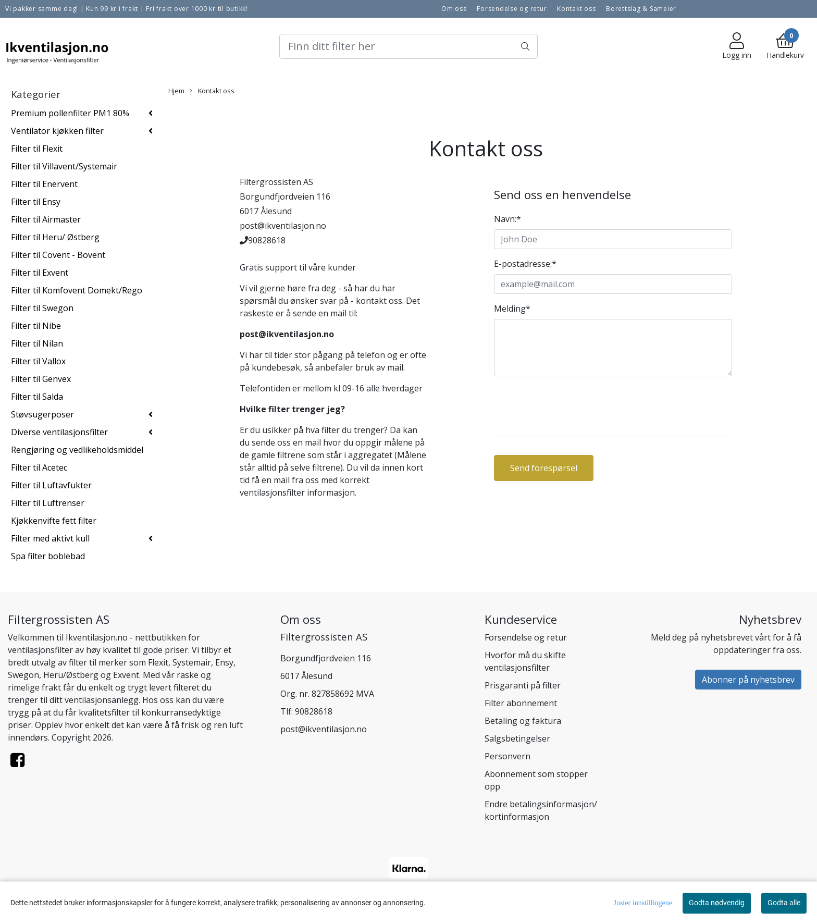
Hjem (176, 90)
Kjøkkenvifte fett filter (53, 520)
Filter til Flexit (37, 148)
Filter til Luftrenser (47, 503)
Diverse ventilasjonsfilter (59, 432)
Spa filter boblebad (48, 556)
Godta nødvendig (717, 902)
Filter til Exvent (39, 272)
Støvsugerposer (42, 414)
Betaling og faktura (523, 720)
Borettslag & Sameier (641, 8)
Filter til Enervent (44, 184)
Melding (512, 308)
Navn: (507, 219)
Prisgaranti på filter (523, 685)
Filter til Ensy (35, 201)
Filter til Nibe (36, 325)
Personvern (507, 756)
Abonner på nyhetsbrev (748, 679)
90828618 (313, 711)
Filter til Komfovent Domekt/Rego (76, 290)
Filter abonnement (521, 703)
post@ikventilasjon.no (323, 729)
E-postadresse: (525, 263)
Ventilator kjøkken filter (57, 131)
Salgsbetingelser (517, 738)
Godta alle (784, 902)
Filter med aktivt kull (50, 538)
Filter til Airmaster (46, 219)
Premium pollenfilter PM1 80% (70, 113)
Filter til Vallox (38, 361)
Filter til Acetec (39, 467)
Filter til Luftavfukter (51, 485)
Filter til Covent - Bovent (58, 255)
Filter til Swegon (42, 308)
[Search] (408, 46)
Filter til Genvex (41, 379)
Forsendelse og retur (512, 8)
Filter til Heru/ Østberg (55, 237)
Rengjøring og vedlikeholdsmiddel (77, 449)
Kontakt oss (576, 8)
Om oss (454, 8)
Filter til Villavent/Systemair (64, 166)
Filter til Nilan (37, 343)
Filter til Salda (37, 396)
